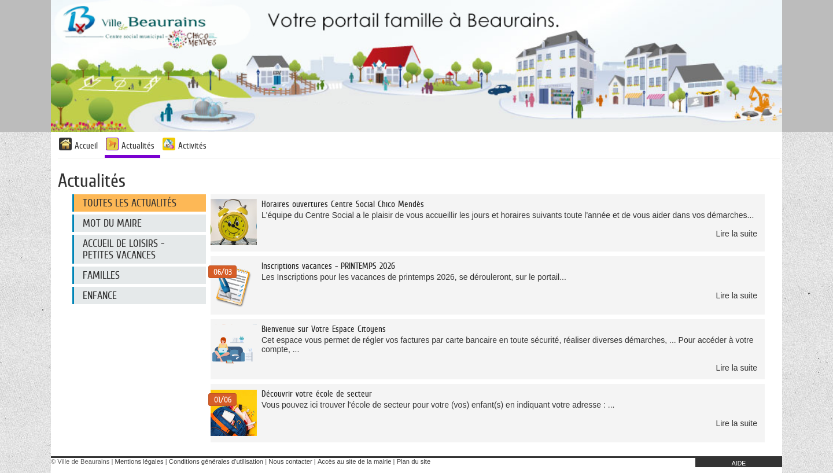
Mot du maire (112, 223)
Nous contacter (290, 461)
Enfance (100, 295)
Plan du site (413, 461)
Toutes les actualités (129, 203)
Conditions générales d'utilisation (216, 461)
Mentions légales (139, 461)
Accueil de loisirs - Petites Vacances (123, 249)
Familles (101, 275)
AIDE (739, 463)
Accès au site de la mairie (354, 461)
